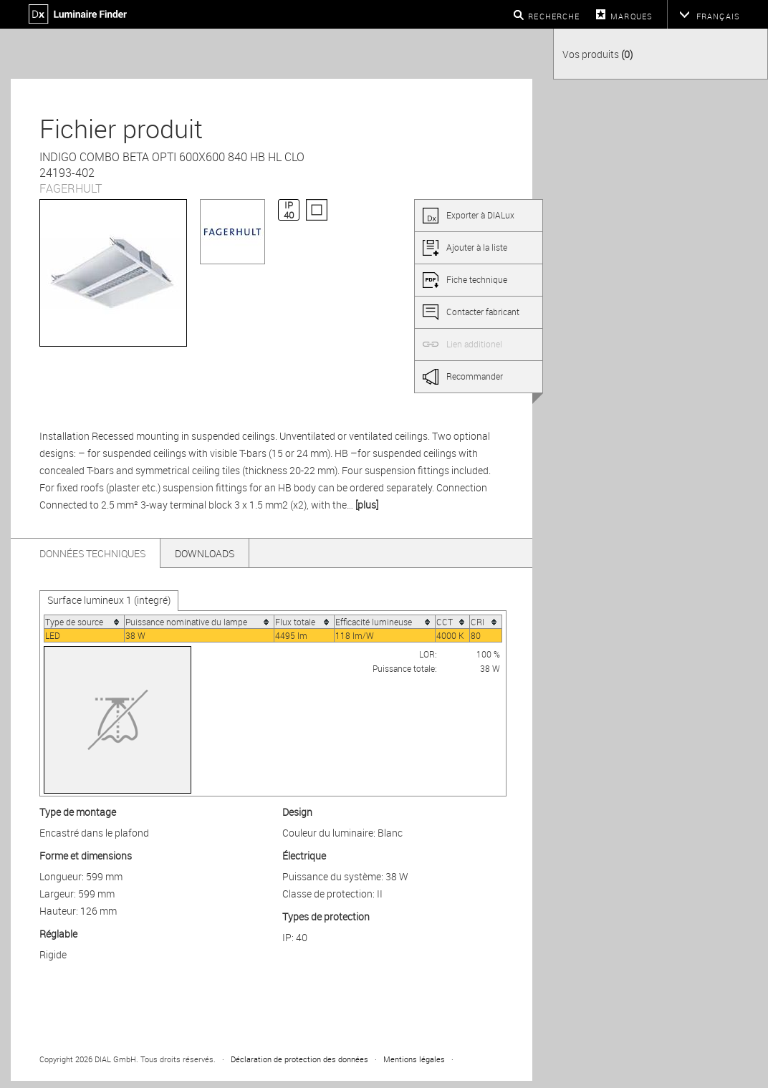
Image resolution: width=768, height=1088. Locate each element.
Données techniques (92, 553)
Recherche (554, 16)
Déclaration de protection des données (299, 1059)
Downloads (204, 553)
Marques (631, 16)
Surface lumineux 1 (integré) (109, 600)
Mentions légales (414, 1059)
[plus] (366, 504)
